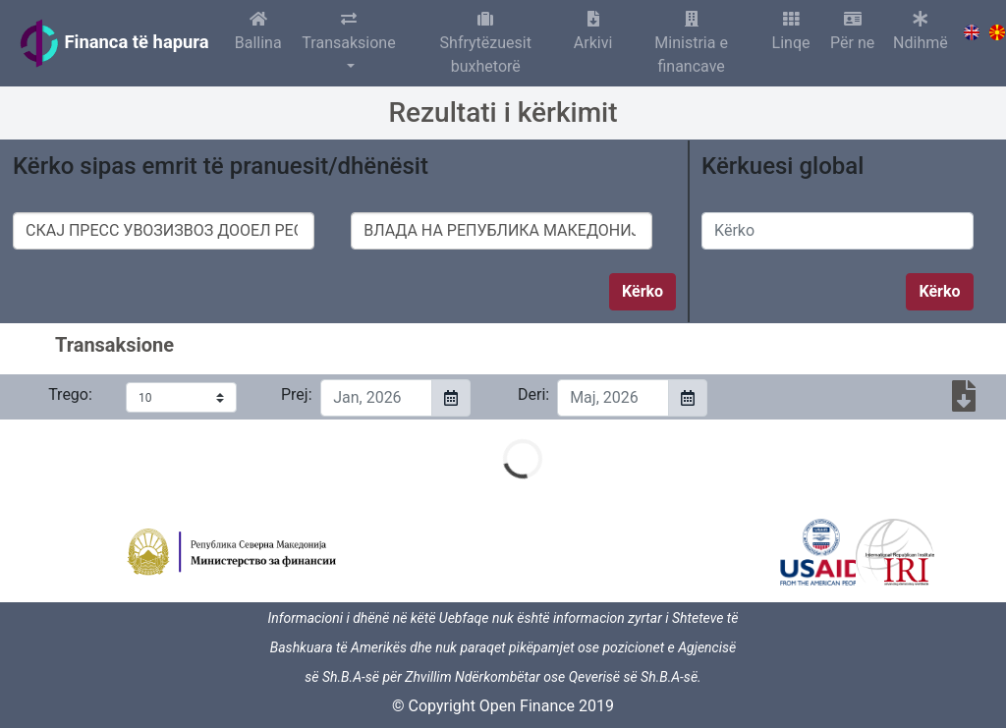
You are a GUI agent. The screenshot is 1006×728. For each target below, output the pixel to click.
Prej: (293, 394)
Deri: (530, 394)
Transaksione (349, 31)
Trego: (70, 394)
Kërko (642, 291)
